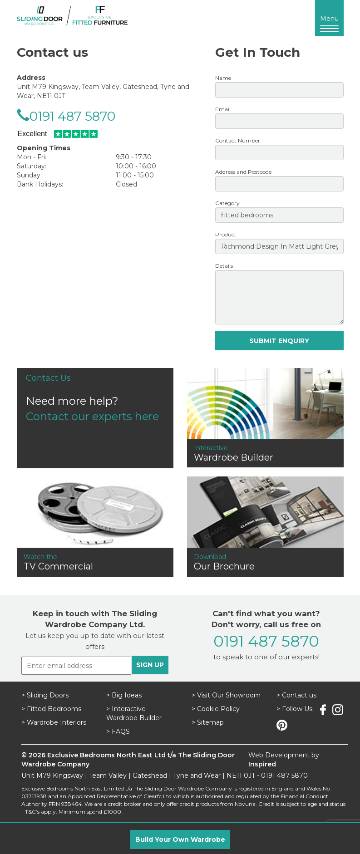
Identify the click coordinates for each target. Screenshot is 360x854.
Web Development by (283, 759)
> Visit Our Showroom (226, 695)
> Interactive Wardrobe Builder (134, 713)
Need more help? (95, 398)
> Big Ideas (124, 695)
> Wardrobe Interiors (53, 722)
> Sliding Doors (45, 695)
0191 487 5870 (72, 116)
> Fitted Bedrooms (51, 709)
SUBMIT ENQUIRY (279, 341)
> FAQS (118, 731)
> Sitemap (208, 722)
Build (180, 839)
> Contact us (296, 695)
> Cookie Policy (216, 709)
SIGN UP (150, 665)
